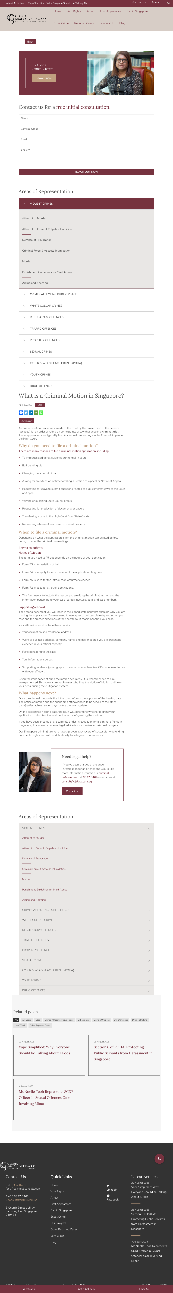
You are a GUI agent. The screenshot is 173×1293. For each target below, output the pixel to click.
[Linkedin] (31, 404)
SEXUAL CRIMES (41, 343)
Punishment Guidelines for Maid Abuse (47, 264)
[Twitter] (26, 404)
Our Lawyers (58, 1215)
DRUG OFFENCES (41, 378)
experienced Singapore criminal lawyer (47, 674)
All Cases (26, 1012)
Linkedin (112, 1180)
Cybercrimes (83, 1012)
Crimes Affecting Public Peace (59, 1012)
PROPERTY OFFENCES (44, 332)
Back (30, 33)
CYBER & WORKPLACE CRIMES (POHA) (56, 355)
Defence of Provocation (37, 232)
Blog (96, 17)
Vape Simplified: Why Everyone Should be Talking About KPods (59, 3)
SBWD (163, 1277)
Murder (27, 253)
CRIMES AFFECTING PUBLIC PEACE (53, 286)
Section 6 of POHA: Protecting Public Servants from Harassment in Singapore (123, 1045)
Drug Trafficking (139, 1012)
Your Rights (71, 9)
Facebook (113, 1189)
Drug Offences (121, 1012)
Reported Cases (63, 17)
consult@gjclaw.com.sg (77, 773)
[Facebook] (21, 404)
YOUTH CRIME (31, 972)
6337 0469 (18, 1177)
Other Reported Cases (40, 1017)
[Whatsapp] (41, 404)
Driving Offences (102, 1012)
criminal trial (110, 423)
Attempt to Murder (34, 210)
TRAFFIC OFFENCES (43, 320)
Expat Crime (146, 9)
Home (57, 9)
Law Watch (83, 17)
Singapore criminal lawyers (41, 723)
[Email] (36, 404)
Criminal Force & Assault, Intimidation (46, 243)
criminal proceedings (55, 533)
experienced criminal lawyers (99, 717)
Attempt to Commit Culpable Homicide (47, 221)
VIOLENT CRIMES (41, 195)
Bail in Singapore (125, 9)
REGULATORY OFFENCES (47, 309)
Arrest (85, 9)
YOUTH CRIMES (40, 366)
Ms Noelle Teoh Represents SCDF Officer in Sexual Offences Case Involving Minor (46, 1089)
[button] (168, 3)
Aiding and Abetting (35, 275)
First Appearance (102, 9)
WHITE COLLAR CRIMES (46, 297)
